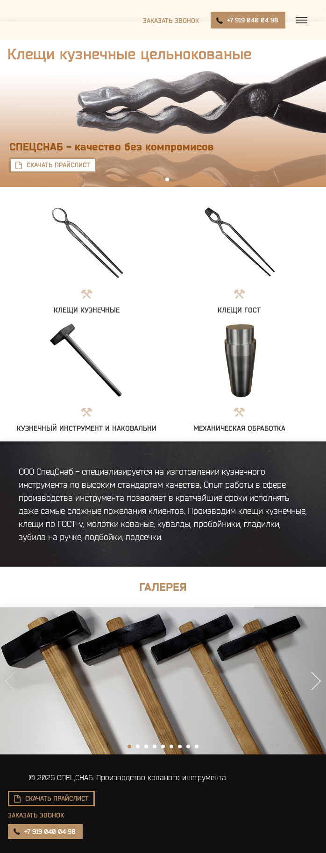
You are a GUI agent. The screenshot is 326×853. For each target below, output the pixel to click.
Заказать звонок (171, 20)
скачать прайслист (58, 165)
